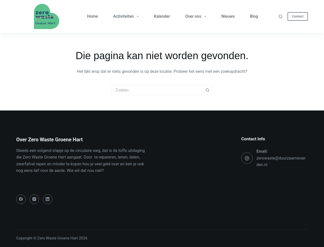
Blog (254, 16)
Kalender (162, 16)
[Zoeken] (280, 16)
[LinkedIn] (47, 199)
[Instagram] (34, 199)
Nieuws (228, 16)
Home (92, 16)
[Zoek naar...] (156, 90)
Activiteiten (127, 16)
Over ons (196, 16)
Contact (297, 16)
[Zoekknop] (207, 90)
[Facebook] (21, 199)
